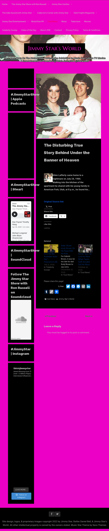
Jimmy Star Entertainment (14, 21)
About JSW (45, 30)
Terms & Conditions (91, 30)
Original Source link (54, 201)
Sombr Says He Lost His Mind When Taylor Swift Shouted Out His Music (84, 259)
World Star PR (37, 21)
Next (88, 316)
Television (75, 21)
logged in (64, 332)
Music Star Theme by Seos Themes (88, 525)
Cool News (52, 21)
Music (64, 21)
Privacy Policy (72, 30)
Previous (51, 316)
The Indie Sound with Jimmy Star (17, 13)
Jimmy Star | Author (60, 4)
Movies (87, 21)
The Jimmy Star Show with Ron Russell (28, 4)
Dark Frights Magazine (84, 13)
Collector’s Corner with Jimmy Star (52, 13)
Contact (58, 30)
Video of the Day (28, 30)
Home (4, 4)
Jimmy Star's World (66, 299)
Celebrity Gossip (9, 30)
